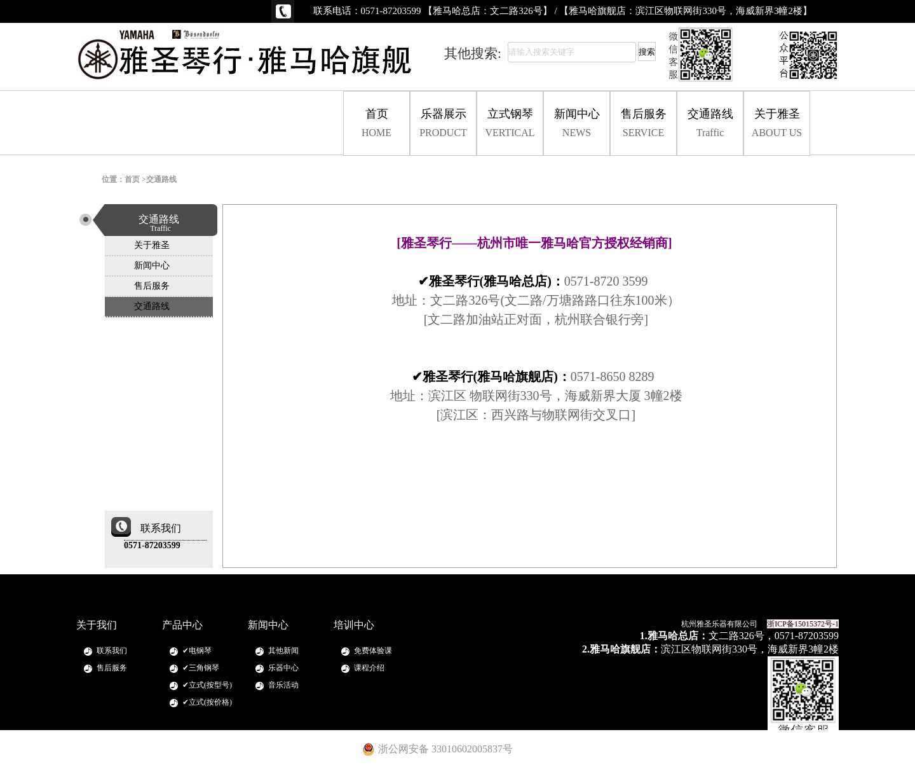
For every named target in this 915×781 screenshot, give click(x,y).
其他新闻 (283, 650)
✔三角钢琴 (200, 667)
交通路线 (710, 123)
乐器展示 (443, 123)
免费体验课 (373, 650)
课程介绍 (369, 667)
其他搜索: (472, 53)
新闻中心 (576, 123)
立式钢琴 (510, 123)
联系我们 (112, 650)
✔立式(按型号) (207, 685)
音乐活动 (283, 685)
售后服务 (643, 123)
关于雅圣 (777, 123)
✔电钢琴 (197, 650)
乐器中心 (283, 667)
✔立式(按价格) (207, 702)
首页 (376, 123)
